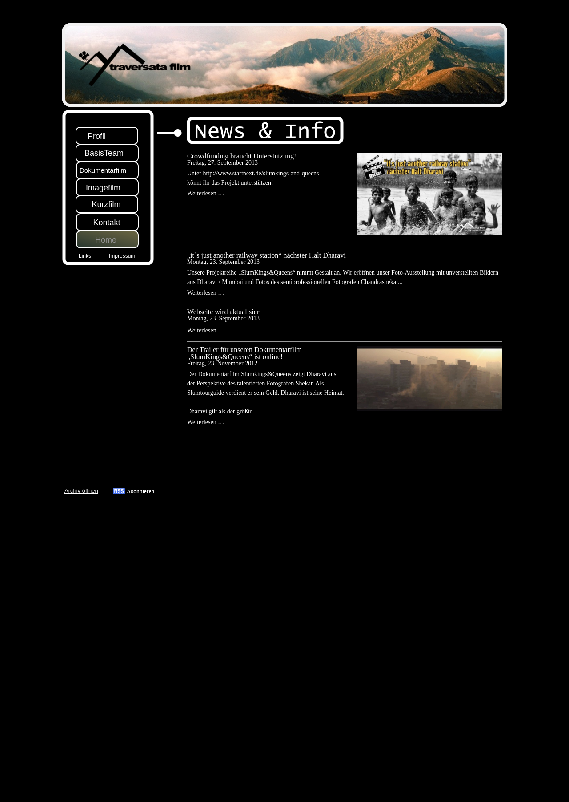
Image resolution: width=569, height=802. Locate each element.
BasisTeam (104, 153)
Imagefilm (103, 187)
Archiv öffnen (81, 490)
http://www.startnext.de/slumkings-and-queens (261, 173)
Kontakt (106, 222)
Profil (97, 136)
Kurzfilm (106, 204)
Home (105, 239)
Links (85, 256)
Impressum (122, 256)
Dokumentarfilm (103, 170)
